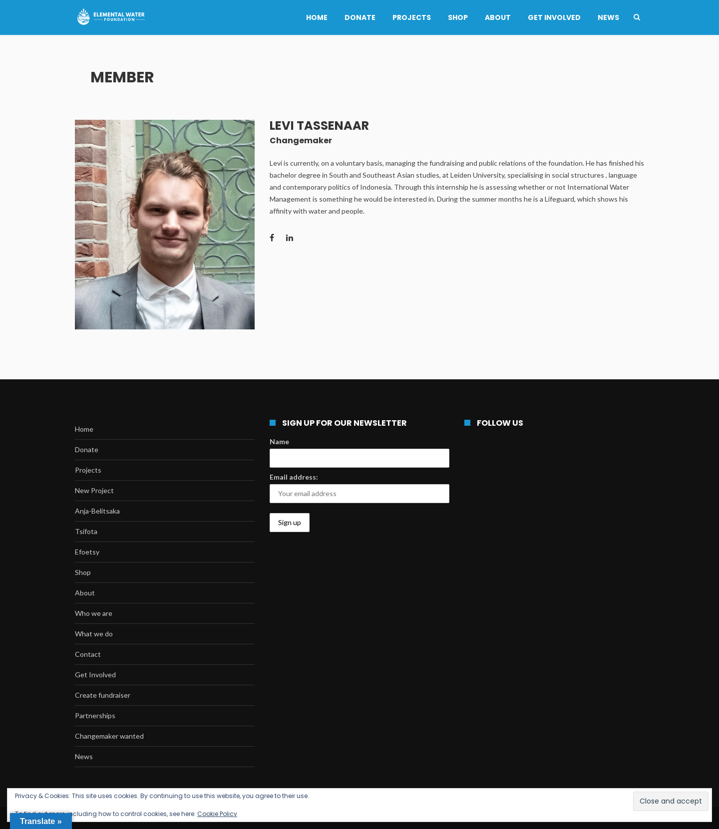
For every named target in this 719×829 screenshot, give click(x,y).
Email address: (294, 477)
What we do (94, 633)
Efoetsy (87, 552)
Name (279, 441)
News (608, 17)
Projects (411, 17)
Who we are (93, 613)
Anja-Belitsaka (97, 511)
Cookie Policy (217, 814)
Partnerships (95, 715)
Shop (458, 17)
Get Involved (554, 17)
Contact (88, 654)
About (498, 17)
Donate (360, 17)
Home (317, 17)
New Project (94, 490)
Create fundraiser (102, 695)
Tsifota (86, 531)
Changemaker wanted (109, 736)
